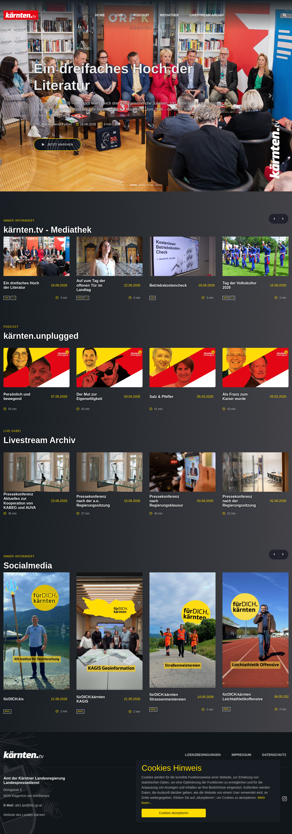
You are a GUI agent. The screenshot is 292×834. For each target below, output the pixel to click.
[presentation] (276, 218)
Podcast (141, 15)
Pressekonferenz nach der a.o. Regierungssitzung (93, 501)
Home (100, 15)
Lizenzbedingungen (203, 755)
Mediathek (169, 15)
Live (119, 15)
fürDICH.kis (13, 699)
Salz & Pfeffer (161, 397)
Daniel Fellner (62, 124)
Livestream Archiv (207, 15)
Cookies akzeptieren (172, 813)
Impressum (241, 755)
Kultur (45, 124)
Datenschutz (274, 755)
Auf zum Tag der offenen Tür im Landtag (90, 285)
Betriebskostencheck (168, 285)
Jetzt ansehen (57, 144)
